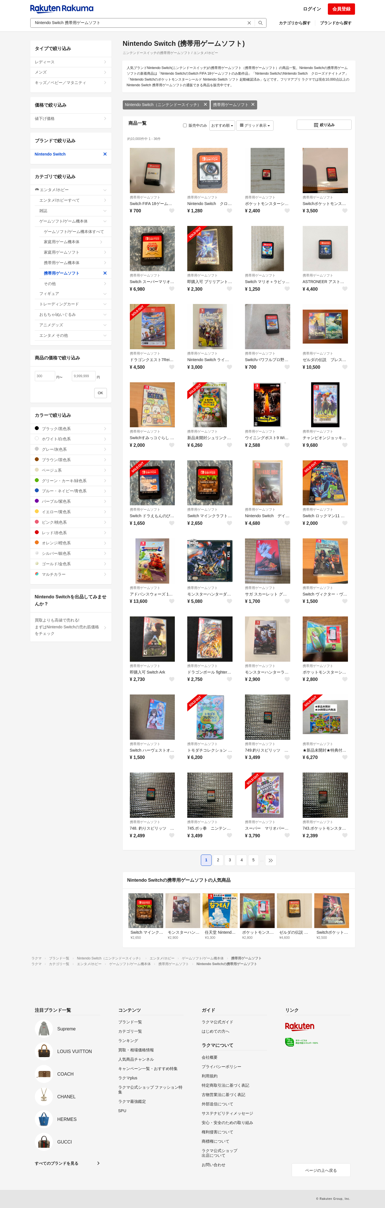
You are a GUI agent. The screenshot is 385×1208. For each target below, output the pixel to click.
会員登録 (341, 9)
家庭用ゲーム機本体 (73, 242)
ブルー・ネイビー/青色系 (71, 490)
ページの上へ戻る (321, 1170)
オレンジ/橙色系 (71, 542)
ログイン (312, 9)
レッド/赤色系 (71, 532)
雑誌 (73, 210)
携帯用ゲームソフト (234, 104)
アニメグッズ (73, 325)
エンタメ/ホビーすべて (73, 200)
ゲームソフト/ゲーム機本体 (73, 221)
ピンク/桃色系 (71, 522)
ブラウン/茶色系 (71, 459)
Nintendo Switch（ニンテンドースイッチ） (166, 104)
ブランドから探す (336, 23)
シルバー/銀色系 (71, 553)
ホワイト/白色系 (71, 438)
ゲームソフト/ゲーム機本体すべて (75, 233)
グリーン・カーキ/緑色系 (71, 480)
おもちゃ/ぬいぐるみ (73, 314)
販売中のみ (195, 125)
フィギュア (73, 293)
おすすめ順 (222, 125)
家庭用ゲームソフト (75, 252)
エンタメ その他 (73, 335)
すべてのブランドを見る (56, 1163)
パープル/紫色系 (71, 501)
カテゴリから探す (295, 23)
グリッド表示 (255, 125)
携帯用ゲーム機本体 (75, 262)
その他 (75, 283)
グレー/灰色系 (71, 449)
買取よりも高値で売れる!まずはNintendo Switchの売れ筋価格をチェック (71, 627)
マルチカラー (71, 574)
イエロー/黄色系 (71, 511)
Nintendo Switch (71, 154)
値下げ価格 (71, 118)
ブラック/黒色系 (71, 428)
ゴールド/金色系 (71, 563)
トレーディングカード (73, 304)
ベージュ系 (71, 470)
